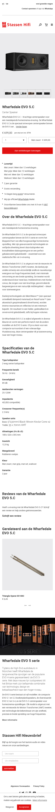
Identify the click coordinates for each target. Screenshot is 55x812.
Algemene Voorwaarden (20, 786)
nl (3, 4)
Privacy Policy (38, 786)
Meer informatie (9, 720)
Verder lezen (21, 126)
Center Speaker (10, 112)
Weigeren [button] (10, 807)
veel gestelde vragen (44, 4)
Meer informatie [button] (40, 800)
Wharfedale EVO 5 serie (21, 660)
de (7, 4)
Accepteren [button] (24, 807)
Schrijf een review (11, 516)
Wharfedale (23, 199)
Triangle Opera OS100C (13, 596)
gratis (20, 194)
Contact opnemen (29, 8)
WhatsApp (49, 8)
